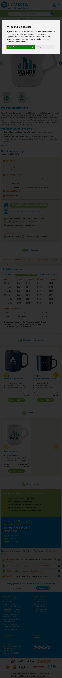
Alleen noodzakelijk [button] (27, 47)
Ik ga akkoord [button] (12, 47)
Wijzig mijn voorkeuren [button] (44, 47)
